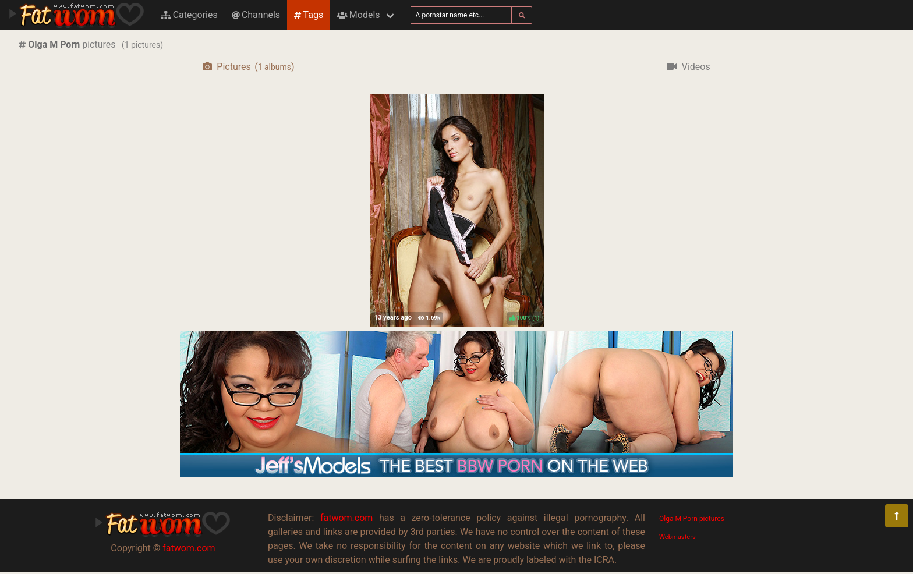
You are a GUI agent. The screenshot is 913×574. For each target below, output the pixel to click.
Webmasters (677, 537)
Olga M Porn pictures (691, 519)
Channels (256, 14)
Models (358, 14)
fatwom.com (188, 548)
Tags (308, 14)
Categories (189, 14)
